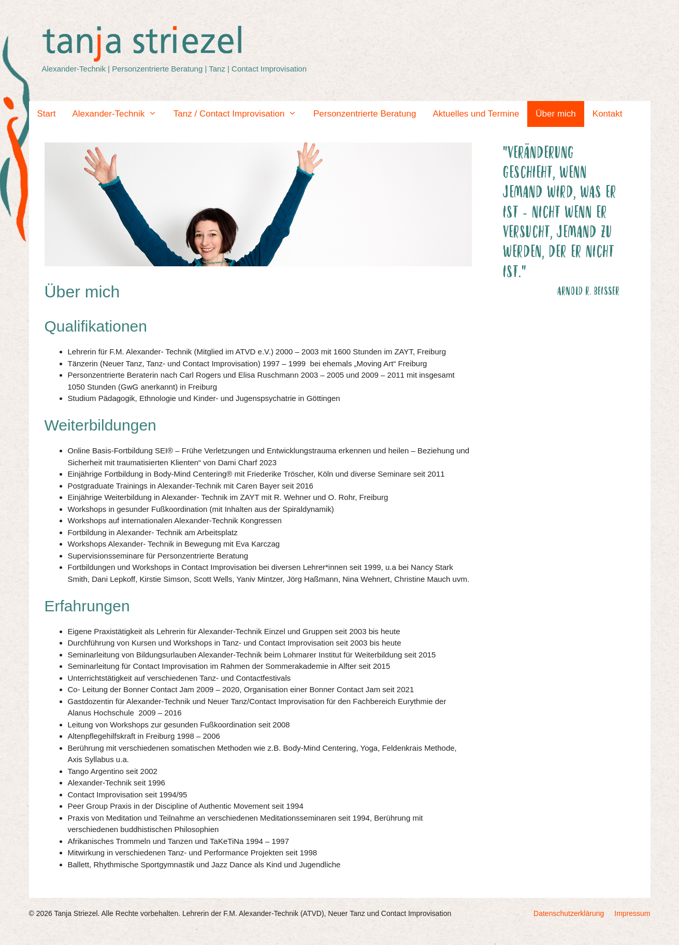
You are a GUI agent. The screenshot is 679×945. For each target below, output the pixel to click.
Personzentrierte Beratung (364, 114)
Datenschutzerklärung (568, 913)
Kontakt (608, 114)
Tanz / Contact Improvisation (239, 114)
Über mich (555, 114)
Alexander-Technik (118, 114)
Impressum (632, 913)
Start (46, 114)
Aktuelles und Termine (475, 114)
